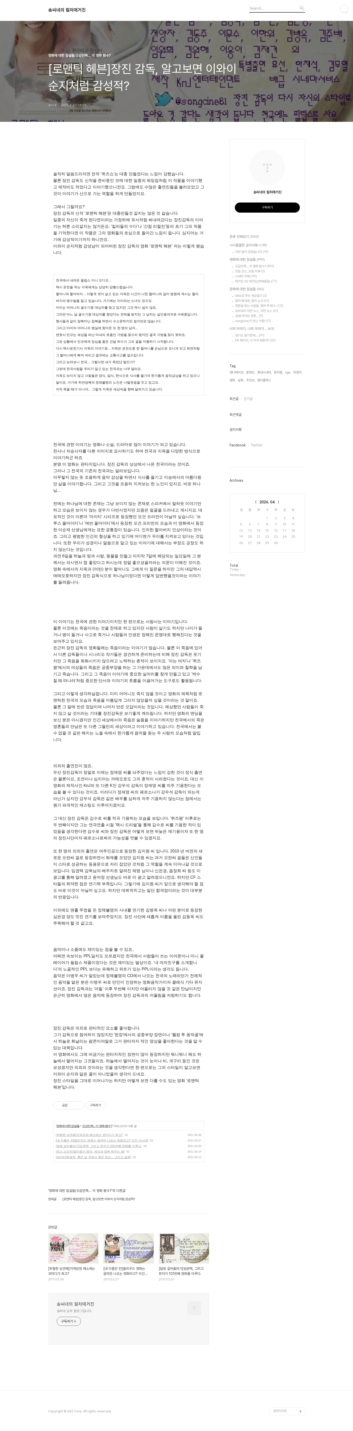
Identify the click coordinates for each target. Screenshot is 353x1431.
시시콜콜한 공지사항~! (248, 245)
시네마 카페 (246, 276)
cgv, (288, 372)
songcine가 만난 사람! (253, 321)
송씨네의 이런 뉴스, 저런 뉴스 (256, 311)
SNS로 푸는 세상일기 (251, 296)
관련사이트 (280, 1411)
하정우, (297, 372)
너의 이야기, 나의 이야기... (252, 328)
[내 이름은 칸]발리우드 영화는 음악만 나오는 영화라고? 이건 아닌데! (102, 1140)
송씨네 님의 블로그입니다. (75, 1311)
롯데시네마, (264, 372)
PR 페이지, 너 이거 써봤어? (255, 340)
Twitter (257, 445)
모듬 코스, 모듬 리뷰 (250, 271)
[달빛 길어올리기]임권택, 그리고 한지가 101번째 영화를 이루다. (99, 1146)
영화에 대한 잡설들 (68, 1126)
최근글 (234, 399)
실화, (241, 380)
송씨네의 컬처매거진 (67, 10)
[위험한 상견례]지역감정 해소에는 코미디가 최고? (89, 1135)
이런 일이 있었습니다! (251, 252)
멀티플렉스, (264, 380)
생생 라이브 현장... (249, 316)
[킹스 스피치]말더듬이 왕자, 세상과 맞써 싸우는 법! (90, 1151)
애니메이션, (237, 372)
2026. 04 (267, 502)
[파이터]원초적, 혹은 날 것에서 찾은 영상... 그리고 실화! (93, 1157)
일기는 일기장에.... (249, 335)
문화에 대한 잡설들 (247, 289)
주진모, (250, 380)
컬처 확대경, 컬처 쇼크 (252, 301)
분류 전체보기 (244, 236)
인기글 (248, 399)
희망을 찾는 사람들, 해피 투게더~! (259, 306)
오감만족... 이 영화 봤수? (97, 1126)
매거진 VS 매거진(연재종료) (256, 281)
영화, (233, 380)
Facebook (238, 445)
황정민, (250, 372)
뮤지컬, (278, 372)
